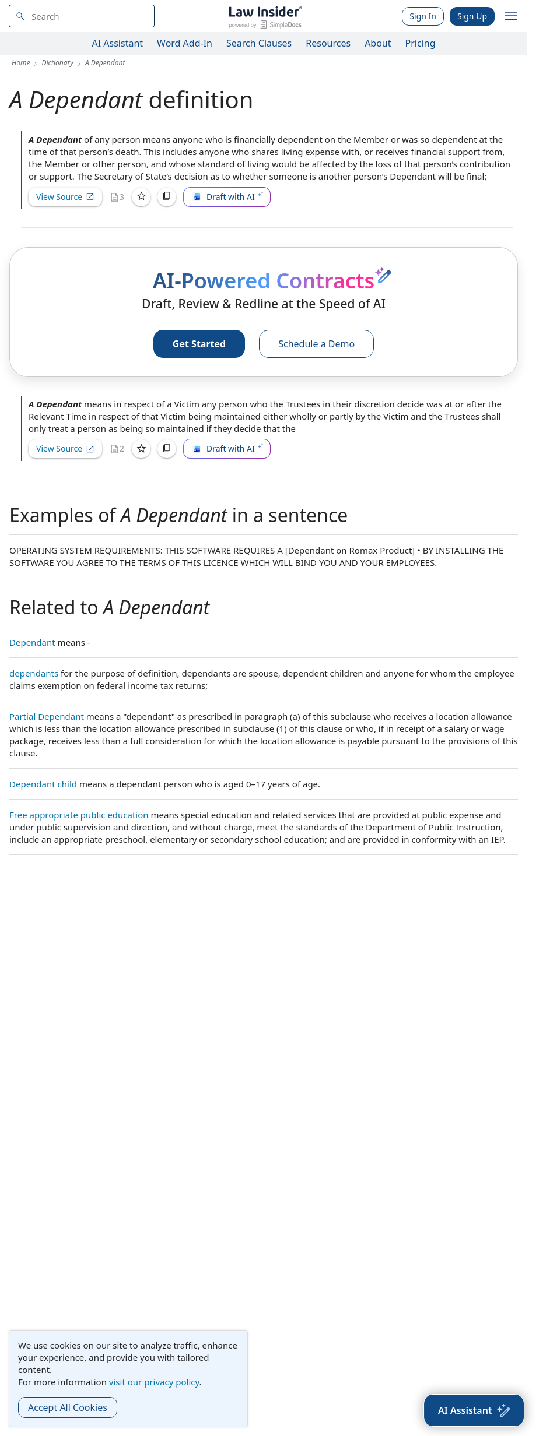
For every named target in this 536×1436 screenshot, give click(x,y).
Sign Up (472, 16)
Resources (328, 43)
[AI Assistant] (473, 1410)
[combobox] (82, 16)
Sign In (422, 16)
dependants (33, 673)
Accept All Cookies (67, 1407)
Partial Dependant (46, 716)
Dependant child (43, 784)
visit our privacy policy (154, 1382)
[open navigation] (510, 16)
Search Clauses (259, 43)
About (378, 43)
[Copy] (166, 197)
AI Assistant (117, 43)
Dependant (32, 642)
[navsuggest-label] (82, 16)
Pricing (420, 43)
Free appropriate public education (79, 815)
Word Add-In (184, 43)
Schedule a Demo (316, 343)
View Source (65, 196)
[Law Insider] (265, 16)
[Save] (141, 197)
